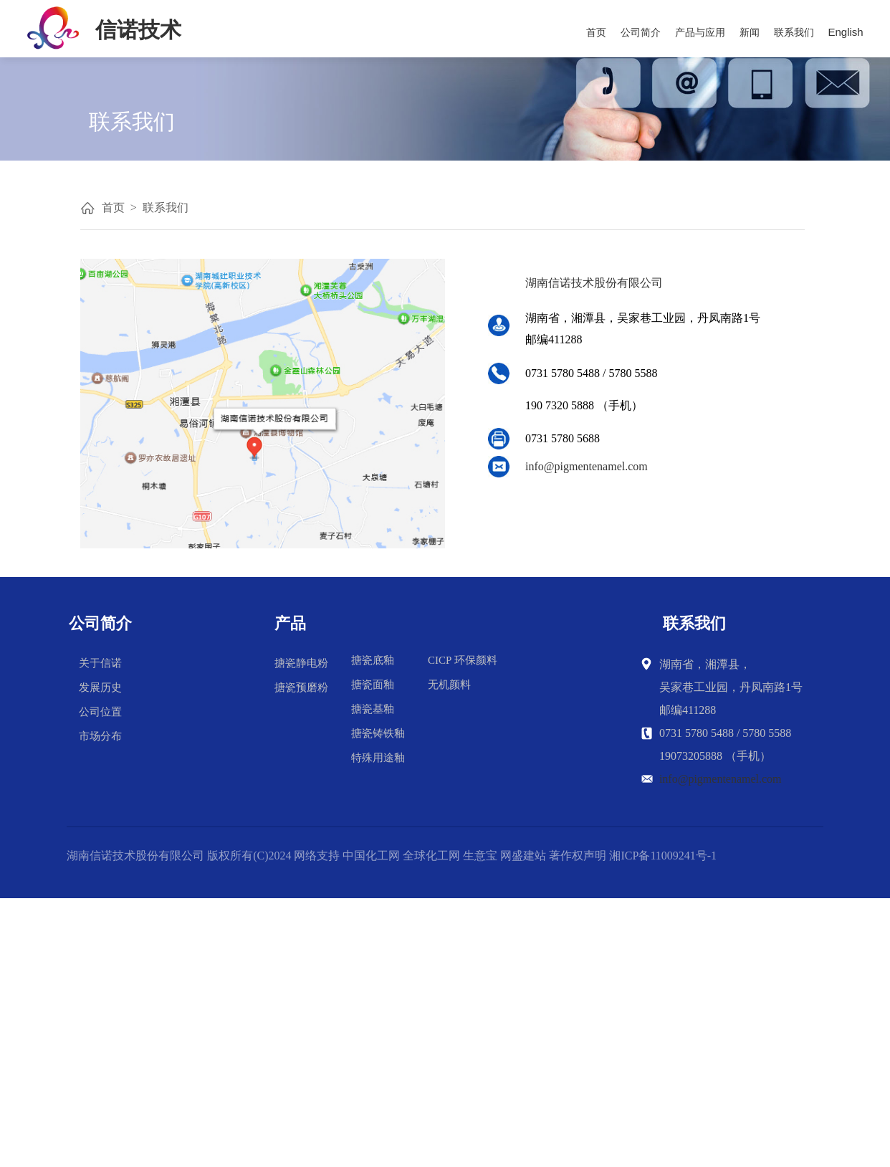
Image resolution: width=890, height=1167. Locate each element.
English (845, 32)
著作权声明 (577, 855)
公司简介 (641, 32)
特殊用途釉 (378, 757)
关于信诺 (100, 663)
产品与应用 (700, 32)
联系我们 (794, 32)
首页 (596, 32)
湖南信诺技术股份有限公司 (135, 855)
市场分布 (100, 736)
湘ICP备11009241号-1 (663, 855)
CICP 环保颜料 (462, 660)
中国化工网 (371, 855)
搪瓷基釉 (372, 709)
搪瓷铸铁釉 (378, 733)
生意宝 (480, 855)
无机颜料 (449, 684)
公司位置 (100, 712)
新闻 (750, 32)
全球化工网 (431, 855)
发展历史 (100, 687)
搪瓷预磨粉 (301, 687)
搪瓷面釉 (372, 684)
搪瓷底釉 (372, 660)
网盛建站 (523, 855)
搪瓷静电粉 (301, 663)
